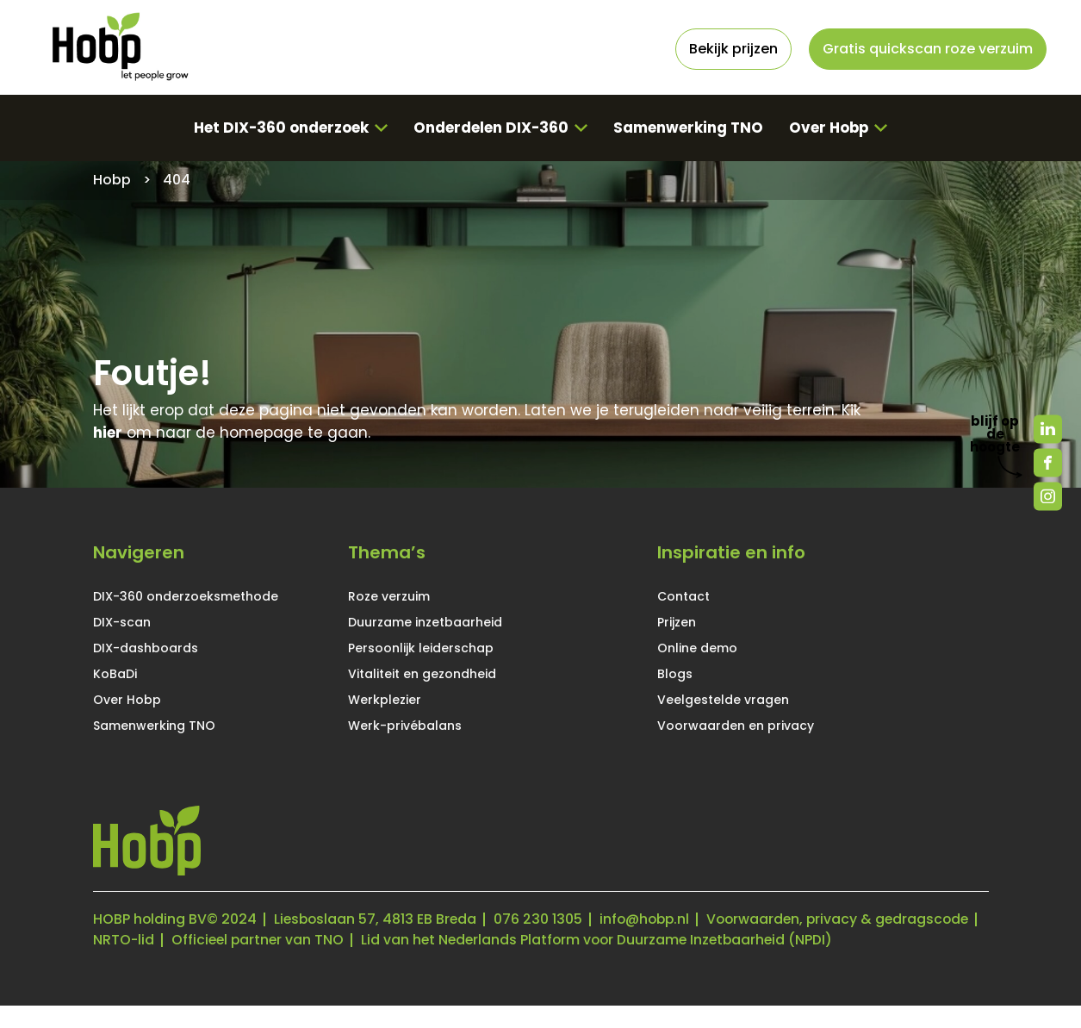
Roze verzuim (389, 596)
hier (107, 433)
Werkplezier (384, 699)
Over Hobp (829, 127)
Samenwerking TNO (688, 127)
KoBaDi (115, 673)
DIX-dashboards (145, 648)
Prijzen (676, 622)
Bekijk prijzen (733, 49)
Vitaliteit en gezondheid (422, 673)
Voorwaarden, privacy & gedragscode (227, 941)
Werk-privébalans (405, 725)
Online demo (697, 648)
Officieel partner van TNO (545, 941)
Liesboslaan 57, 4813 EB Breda (378, 921)
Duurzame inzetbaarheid (425, 622)
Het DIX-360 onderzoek (280, 127)
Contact (683, 596)
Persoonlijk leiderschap (421, 648)
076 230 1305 (542, 921)
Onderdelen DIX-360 (490, 127)
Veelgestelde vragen (723, 699)
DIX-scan (122, 622)
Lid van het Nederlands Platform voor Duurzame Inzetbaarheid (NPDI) (333, 962)
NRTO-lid (409, 941)
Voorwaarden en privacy (735, 725)
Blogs (675, 673)
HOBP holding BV (150, 921)
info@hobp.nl (650, 921)
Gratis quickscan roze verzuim (928, 49)
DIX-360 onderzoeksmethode (185, 596)
